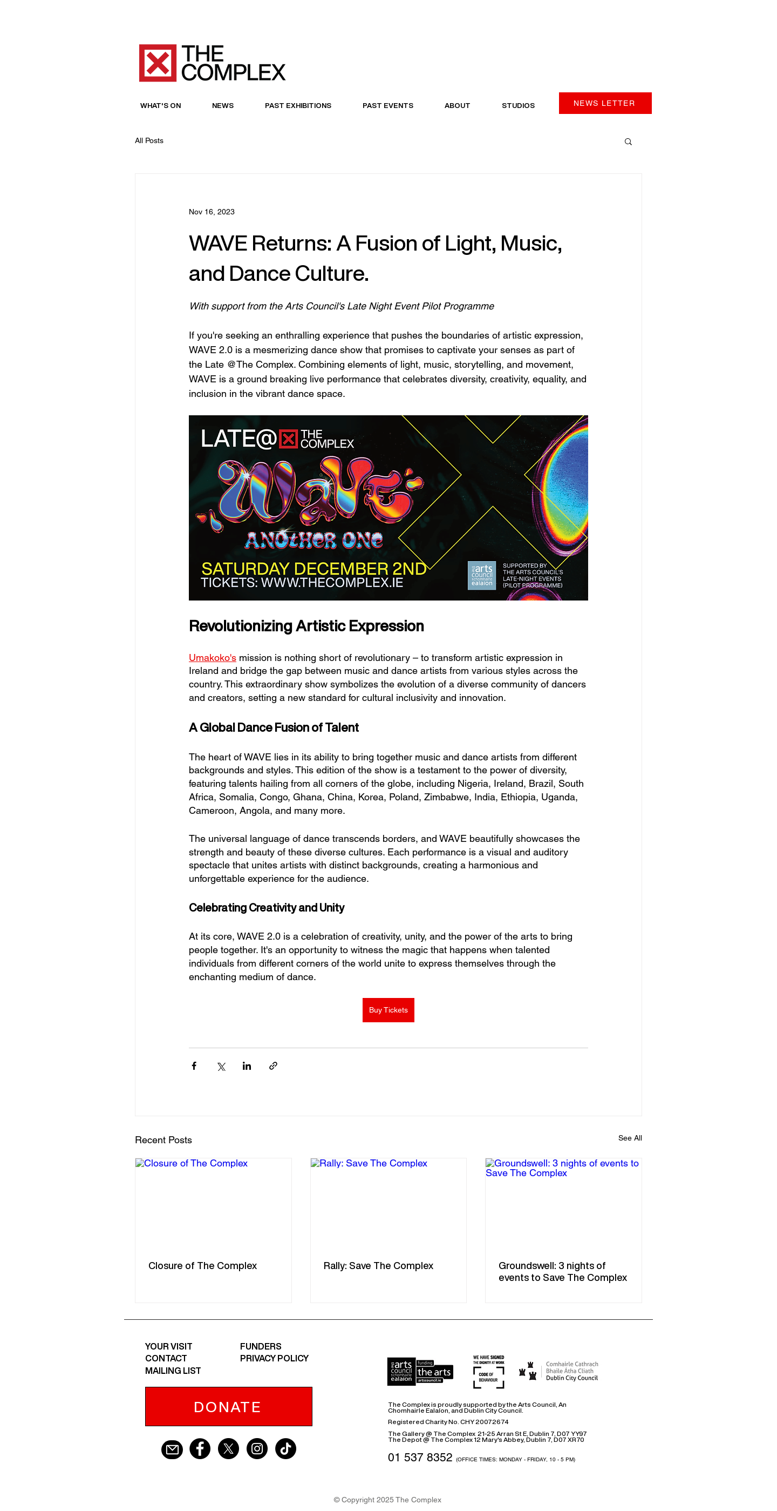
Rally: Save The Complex (378, 1265)
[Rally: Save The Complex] (389, 1202)
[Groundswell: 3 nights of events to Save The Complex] (564, 1202)
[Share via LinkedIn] (247, 1066)
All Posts (149, 140)
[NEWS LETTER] (605, 103)
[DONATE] (228, 1406)
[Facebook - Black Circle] (199, 1448)
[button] (628, 141)
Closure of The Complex (202, 1265)
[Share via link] (273, 1066)
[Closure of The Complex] (213, 1202)
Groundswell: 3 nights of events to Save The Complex (563, 1271)
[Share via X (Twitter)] (220, 1066)
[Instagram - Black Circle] (257, 1448)
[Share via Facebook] (194, 1066)
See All (630, 1138)
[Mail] (172, 1449)
